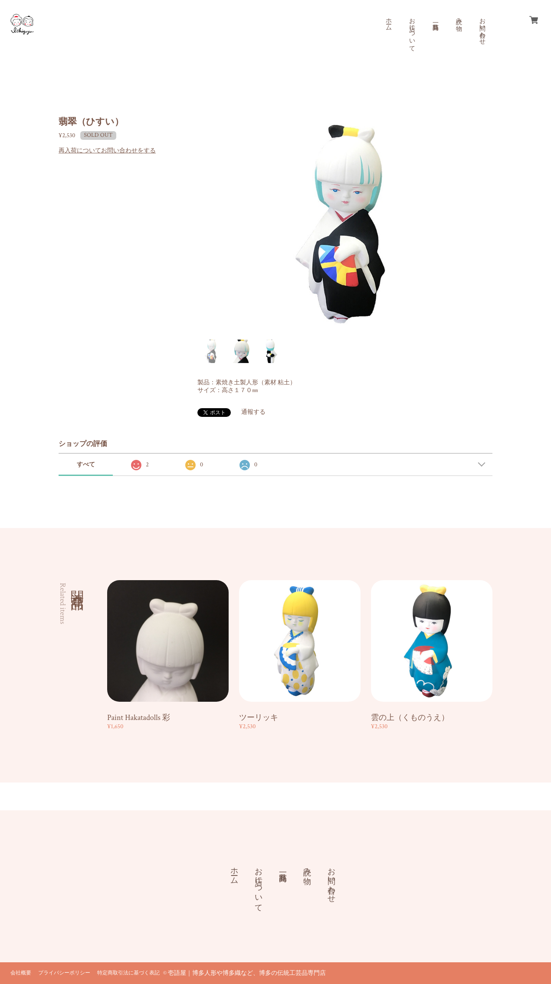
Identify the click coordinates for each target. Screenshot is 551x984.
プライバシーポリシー (64, 973)
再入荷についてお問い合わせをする (107, 151)
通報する (253, 412)
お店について (412, 31)
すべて (86, 465)
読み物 (458, 17)
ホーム (388, 21)
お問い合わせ (482, 28)
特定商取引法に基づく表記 (128, 973)
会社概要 (20, 973)
